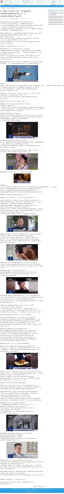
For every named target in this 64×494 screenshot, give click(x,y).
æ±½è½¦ (42, 1)
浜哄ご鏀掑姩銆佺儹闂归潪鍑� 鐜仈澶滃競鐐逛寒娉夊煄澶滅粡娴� (56, 16)
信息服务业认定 (28, 489)
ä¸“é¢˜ (18, 1)
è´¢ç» (38, 2)
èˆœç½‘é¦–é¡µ (3, 8)
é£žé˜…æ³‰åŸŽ (25, 1)
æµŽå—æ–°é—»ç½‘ (11, 5)
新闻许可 (15, 489)
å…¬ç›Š (44, 2)
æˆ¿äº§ (38, 1)
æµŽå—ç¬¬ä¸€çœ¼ (11, 2)
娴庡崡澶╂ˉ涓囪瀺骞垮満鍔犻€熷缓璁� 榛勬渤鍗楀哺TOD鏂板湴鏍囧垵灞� (56, 21)
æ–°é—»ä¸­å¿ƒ (7, 2)
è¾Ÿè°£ (29, 1)
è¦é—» (16, 2)
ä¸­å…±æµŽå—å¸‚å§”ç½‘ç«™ (53, 2)
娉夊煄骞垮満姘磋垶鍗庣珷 (52, 14)
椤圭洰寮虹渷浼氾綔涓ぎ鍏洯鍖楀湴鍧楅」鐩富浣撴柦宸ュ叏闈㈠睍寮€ (56, 19)
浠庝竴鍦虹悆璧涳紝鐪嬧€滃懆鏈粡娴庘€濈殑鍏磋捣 (56, 17)
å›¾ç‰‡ (29, 2)
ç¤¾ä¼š (12, 8)
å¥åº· (32, 1)
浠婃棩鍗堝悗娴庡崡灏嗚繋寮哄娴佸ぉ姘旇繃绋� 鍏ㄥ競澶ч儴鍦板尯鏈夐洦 (56, 13)
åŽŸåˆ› (16, 4)
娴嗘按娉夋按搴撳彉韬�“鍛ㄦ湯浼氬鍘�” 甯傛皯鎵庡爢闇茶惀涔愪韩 (56, 24)
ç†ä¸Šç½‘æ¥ (25, 2)
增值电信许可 (19, 489)
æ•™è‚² (32, 2)
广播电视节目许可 (34, 489)
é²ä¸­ (45, 1)
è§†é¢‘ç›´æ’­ (7, 4)
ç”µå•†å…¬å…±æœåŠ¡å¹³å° (53, 5)
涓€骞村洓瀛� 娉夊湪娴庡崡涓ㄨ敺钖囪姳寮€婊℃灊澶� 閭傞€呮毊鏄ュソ (56, 22)
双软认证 (23, 489)
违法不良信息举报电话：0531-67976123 (44, 489)
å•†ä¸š (41, 2)
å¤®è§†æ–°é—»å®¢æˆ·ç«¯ (15, 18)
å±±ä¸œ (18, 5)
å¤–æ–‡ (59, 5)
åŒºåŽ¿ (60, 1)
